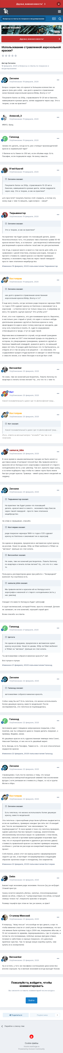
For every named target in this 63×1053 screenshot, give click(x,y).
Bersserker (15, 368)
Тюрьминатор (17, 213)
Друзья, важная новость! (29, 4)
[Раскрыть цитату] (6, 179)
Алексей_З (15, 115)
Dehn (12, 876)
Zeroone (11, 63)
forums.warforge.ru (31, 1046)
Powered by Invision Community (31, 1049)
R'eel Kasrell (16, 168)
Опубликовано (24, 81)
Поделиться (15, 1015)
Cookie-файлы (31, 1043)
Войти (31, 1000)
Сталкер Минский (19, 915)
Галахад (14, 137)
